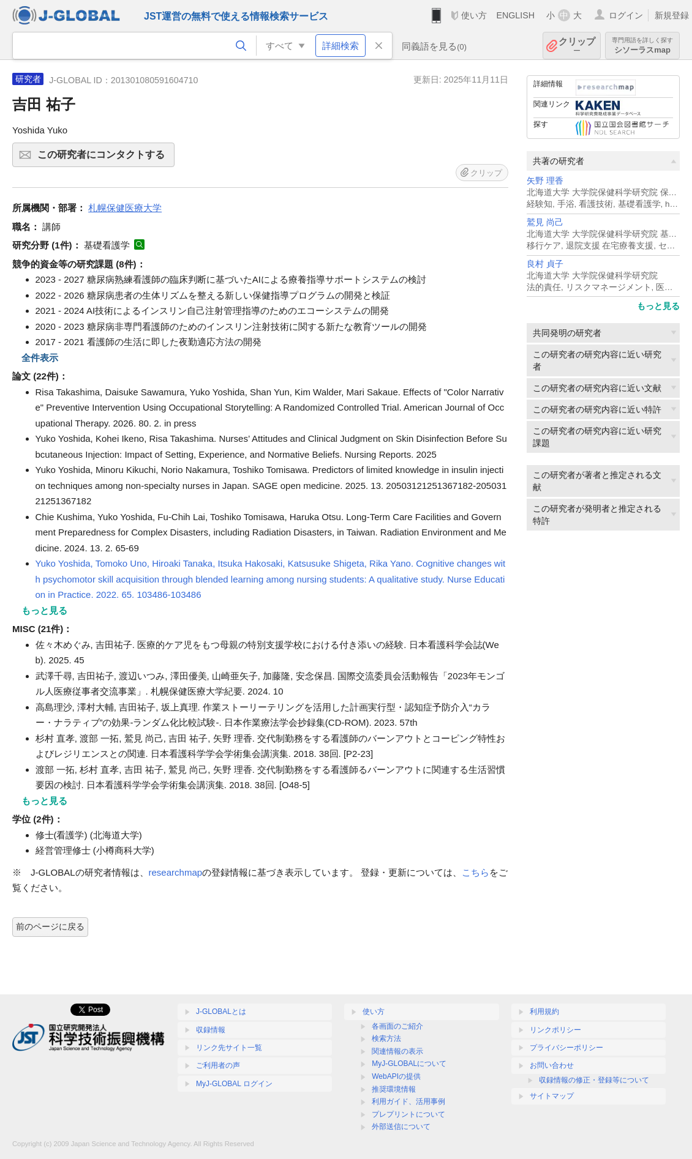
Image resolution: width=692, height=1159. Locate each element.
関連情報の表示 (397, 1051)
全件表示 (39, 357)
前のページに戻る (50, 926)
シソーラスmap (642, 45)
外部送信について (401, 1126)
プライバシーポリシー (566, 1047)
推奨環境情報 (394, 1089)
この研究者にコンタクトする (104, 158)
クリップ (576, 45)
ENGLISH (515, 15)
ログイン (626, 15)
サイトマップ (552, 1096)
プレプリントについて (408, 1114)
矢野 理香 (545, 180)
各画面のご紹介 (397, 1026)
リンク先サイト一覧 (229, 1047)
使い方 (474, 15)
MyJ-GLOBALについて (409, 1063)
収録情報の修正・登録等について (594, 1080)
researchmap (176, 872)
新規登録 (672, 15)
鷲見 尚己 (545, 222)
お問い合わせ (552, 1065)
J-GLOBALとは (221, 1011)
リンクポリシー (555, 1030)
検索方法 (386, 1038)
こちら (475, 872)
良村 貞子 (545, 264)
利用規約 (544, 1011)
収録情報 (210, 1030)
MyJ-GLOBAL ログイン (234, 1083)
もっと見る (658, 306)
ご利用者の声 (218, 1065)
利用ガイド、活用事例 (408, 1101)
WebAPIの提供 (396, 1076)
